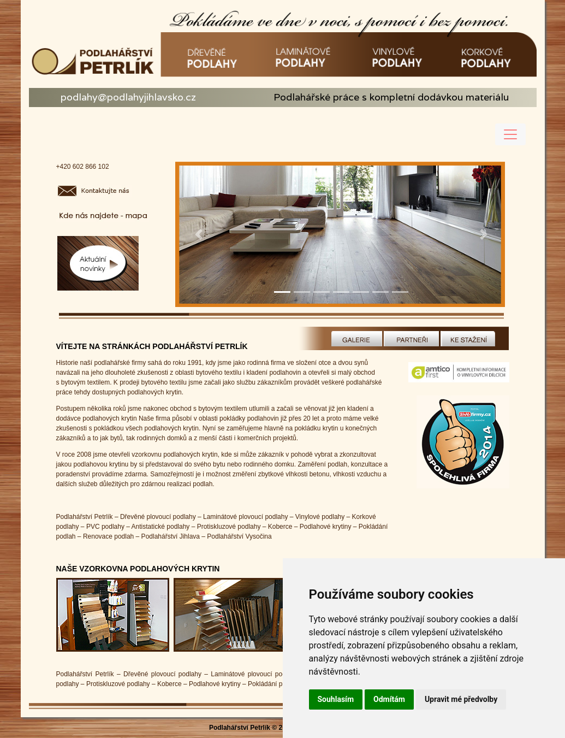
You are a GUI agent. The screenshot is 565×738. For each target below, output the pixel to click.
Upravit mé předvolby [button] (461, 699)
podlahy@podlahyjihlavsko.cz (128, 97)
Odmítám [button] (389, 699)
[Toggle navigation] (510, 134)
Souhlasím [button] (336, 699)
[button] (199, 234)
